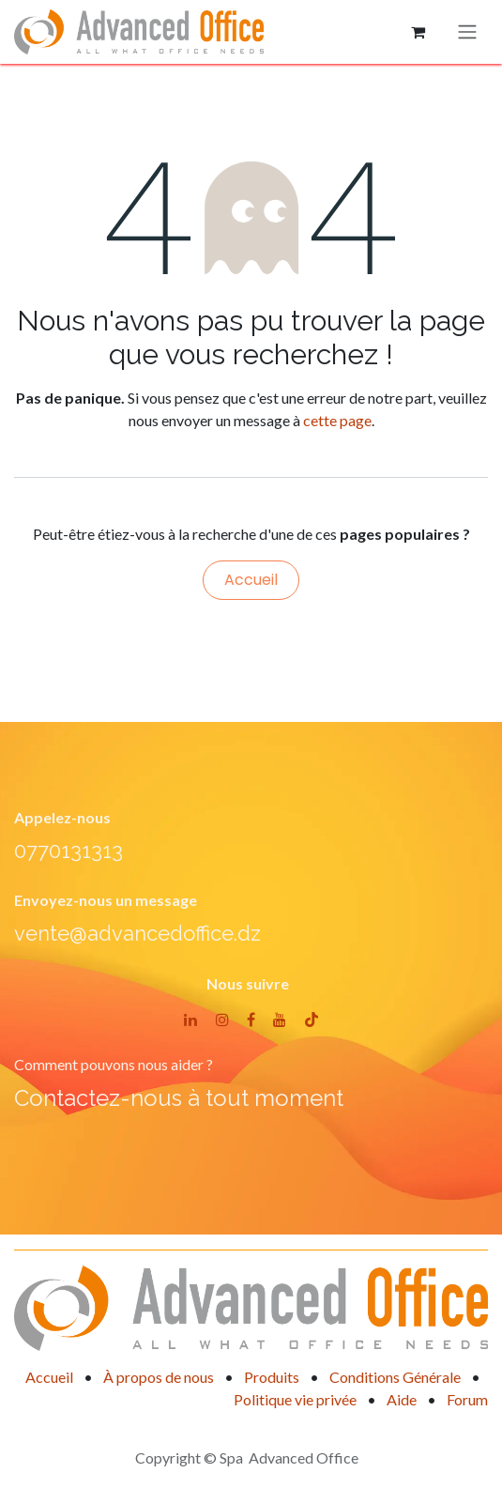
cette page (337, 420)
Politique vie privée (295, 1399)
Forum (467, 1399)
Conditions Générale (395, 1377)
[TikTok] (311, 1019)
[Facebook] (251, 1019)
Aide (402, 1399)
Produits (271, 1377)
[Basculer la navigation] (467, 32)
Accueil (251, 580)
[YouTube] (279, 1019)
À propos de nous (158, 1377)
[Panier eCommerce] (417, 32)
